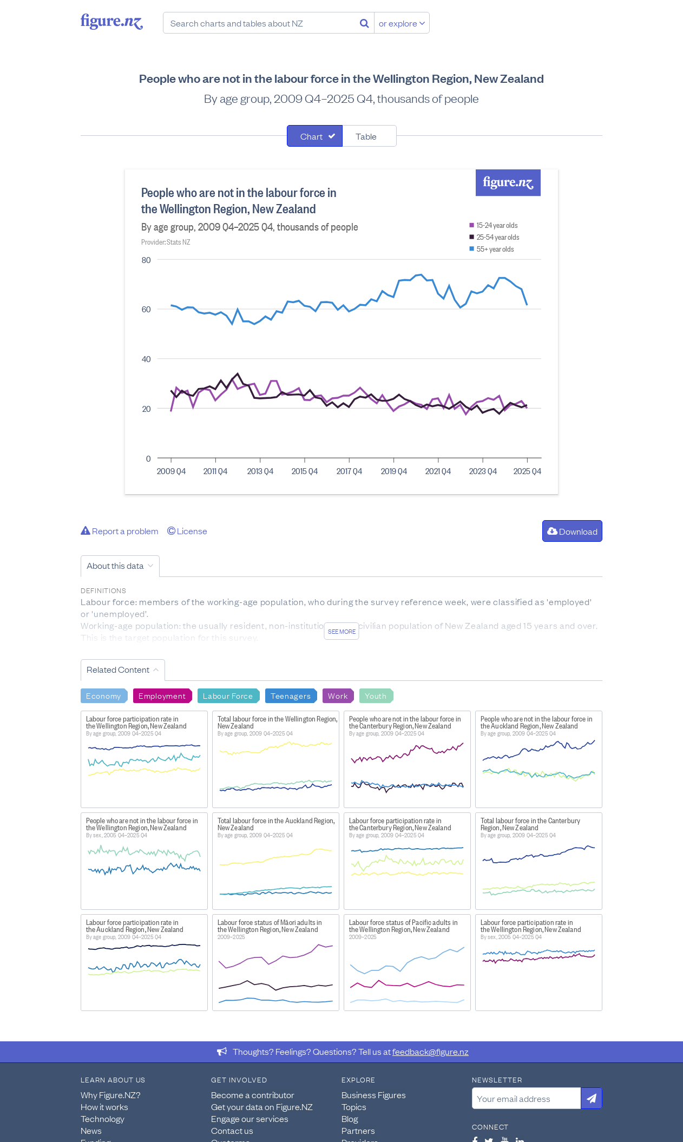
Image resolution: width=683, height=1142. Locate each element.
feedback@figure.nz (430, 1051)
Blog (350, 1118)
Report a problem (120, 530)
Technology (102, 1118)
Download (572, 531)
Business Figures (374, 1094)
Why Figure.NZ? (111, 1094)
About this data (115, 565)
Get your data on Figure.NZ (262, 1106)
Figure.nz (112, 22)
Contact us (232, 1130)
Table (366, 136)
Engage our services (249, 1118)
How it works (104, 1106)
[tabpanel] (341, 331)
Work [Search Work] (337, 695)
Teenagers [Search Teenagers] (291, 695)
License (187, 530)
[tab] (315, 136)
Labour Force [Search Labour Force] (228, 695)
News (91, 1130)
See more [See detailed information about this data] (342, 631)
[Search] (364, 23)
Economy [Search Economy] (103, 695)
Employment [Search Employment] (162, 695)
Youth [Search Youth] (376, 695)
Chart (311, 136)
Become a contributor (252, 1094)
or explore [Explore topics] (402, 23)
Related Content (118, 669)
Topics (354, 1106)
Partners (358, 1130)
